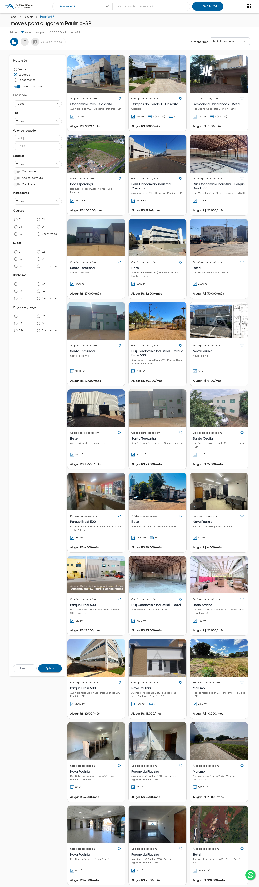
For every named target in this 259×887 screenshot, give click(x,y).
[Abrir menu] (248, 6)
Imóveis (28, 16)
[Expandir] (107, 6)
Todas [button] (20, 103)
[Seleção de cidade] (84, 6)
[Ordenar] (230, 41)
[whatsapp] (250, 875)
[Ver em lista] (25, 42)
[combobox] (84, 6)
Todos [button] (20, 121)
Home (13, 16)
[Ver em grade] (14, 42)
